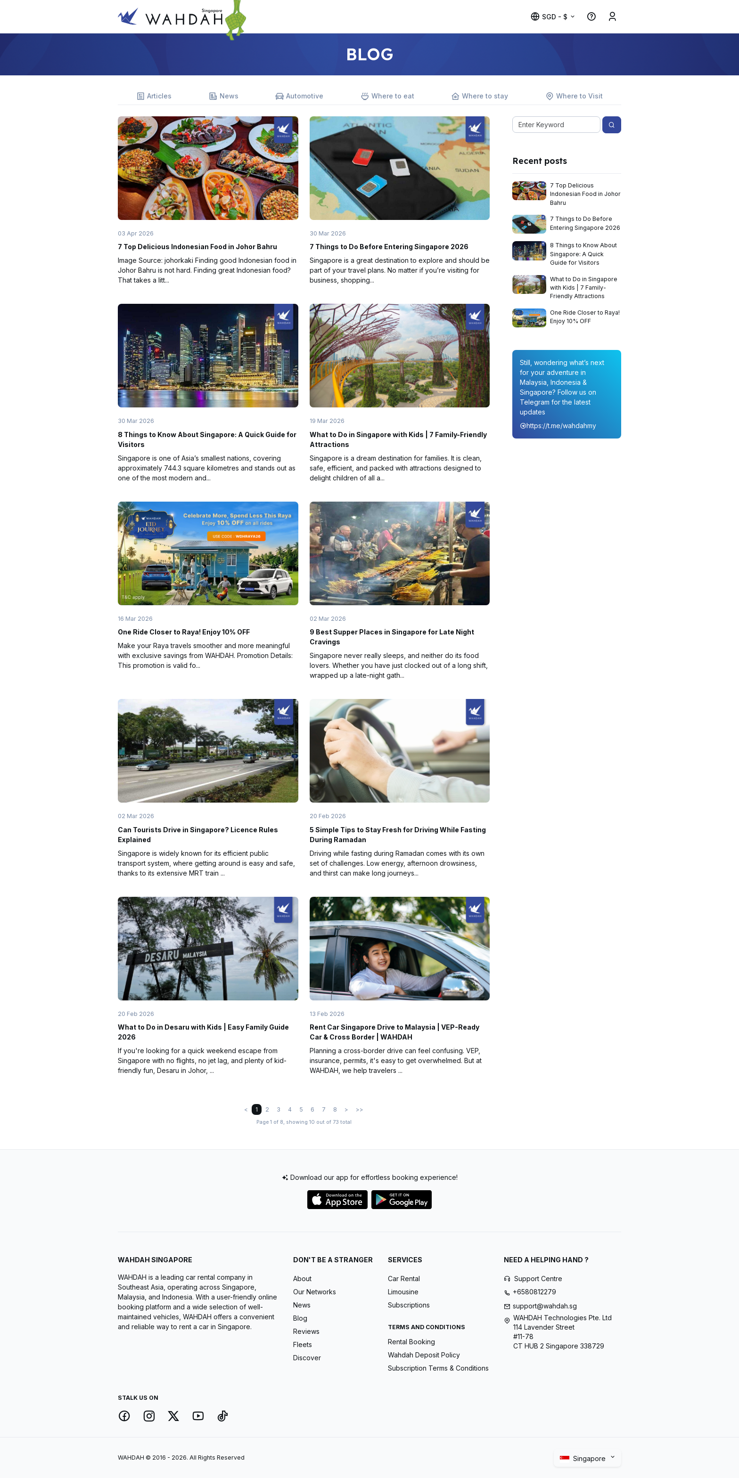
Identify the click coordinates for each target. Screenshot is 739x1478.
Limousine (403, 1292)
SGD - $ (548, 17)
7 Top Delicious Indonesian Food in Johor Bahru (197, 247)
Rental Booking (411, 1342)
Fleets (302, 1344)
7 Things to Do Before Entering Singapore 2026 (389, 247)
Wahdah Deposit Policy (424, 1355)
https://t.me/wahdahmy (558, 426)
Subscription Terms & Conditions (438, 1368)
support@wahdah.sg (545, 1306)
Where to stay (479, 96)
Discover (307, 1358)
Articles (154, 96)
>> (359, 1109)
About (302, 1279)
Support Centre (538, 1279)
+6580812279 (534, 1292)
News (223, 96)
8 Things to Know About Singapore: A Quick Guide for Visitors (583, 254)
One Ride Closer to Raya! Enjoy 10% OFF (184, 632)
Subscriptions (409, 1305)
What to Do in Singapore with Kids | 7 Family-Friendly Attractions (583, 288)
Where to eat (387, 96)
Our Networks (314, 1292)
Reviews (306, 1331)
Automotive (299, 96)
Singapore (584, 1458)
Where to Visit (574, 96)
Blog (300, 1318)
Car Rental (404, 1279)
